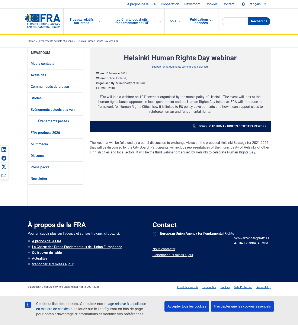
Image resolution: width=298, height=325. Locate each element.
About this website (187, 287)
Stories (36, 98)
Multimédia (39, 144)
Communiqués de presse (50, 87)
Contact (228, 4)
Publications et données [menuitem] (201, 21)
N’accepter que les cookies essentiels (242, 306)
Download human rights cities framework (232, 126)
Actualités (38, 75)
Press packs (40, 167)
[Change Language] (254, 4)
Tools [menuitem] (172, 21)
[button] (4, 149)
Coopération (170, 4)
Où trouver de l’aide (47, 253)
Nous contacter (164, 249)
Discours (37, 156)
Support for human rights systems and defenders (180, 66)
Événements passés (53, 121)
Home (31, 41)
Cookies (212, 4)
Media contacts (42, 64)
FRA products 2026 (45, 133)
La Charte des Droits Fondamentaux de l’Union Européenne (77, 247)
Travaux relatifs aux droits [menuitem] (82, 21)
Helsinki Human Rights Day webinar (97, 41)
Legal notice (209, 287)
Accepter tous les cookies (186, 306)
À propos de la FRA (141, 4)
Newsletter (39, 179)
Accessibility (263, 287)
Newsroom (192, 4)
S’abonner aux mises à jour (53, 264)
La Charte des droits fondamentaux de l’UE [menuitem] (132, 21)
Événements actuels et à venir (56, 41)
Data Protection (243, 287)
